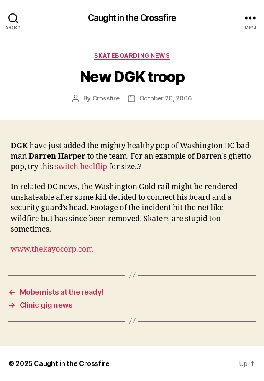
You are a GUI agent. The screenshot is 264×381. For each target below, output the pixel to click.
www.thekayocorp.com (52, 249)
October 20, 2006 (165, 98)
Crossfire (106, 98)
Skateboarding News (132, 55)
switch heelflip (81, 167)
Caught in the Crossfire (132, 17)
